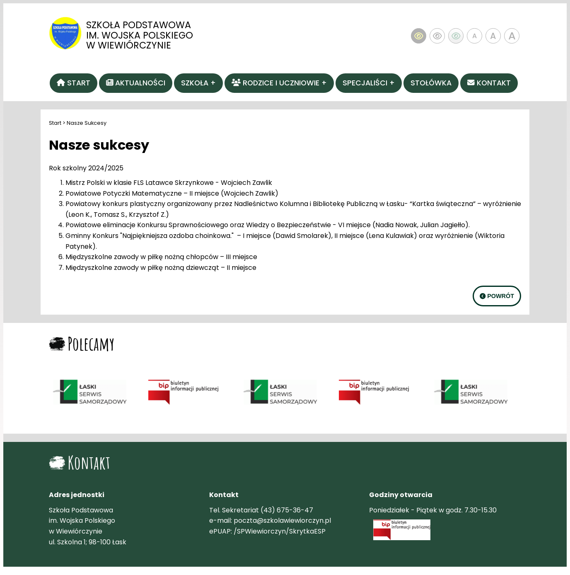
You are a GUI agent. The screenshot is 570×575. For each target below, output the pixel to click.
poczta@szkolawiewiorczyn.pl (282, 520)
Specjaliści (365, 83)
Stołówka (431, 83)
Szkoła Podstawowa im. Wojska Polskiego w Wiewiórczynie (139, 35)
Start (55, 122)
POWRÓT (497, 296)
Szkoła (194, 83)
